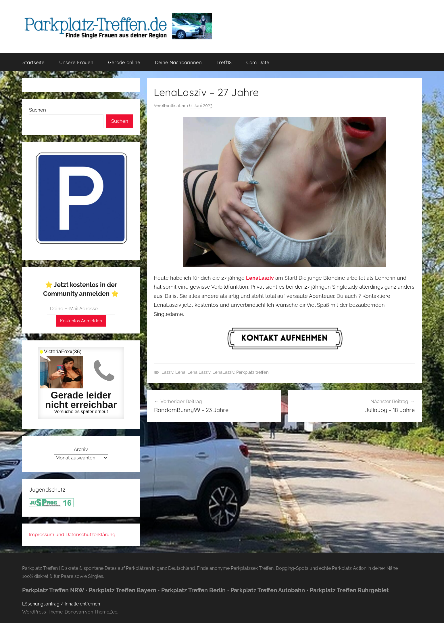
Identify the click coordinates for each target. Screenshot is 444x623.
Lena (180, 372)
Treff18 (224, 62)
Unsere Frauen (76, 62)
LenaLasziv (223, 372)
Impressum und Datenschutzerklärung (72, 534)
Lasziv (167, 372)
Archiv (81, 449)
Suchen (37, 110)
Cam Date (257, 62)
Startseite (33, 62)
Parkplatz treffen (252, 372)
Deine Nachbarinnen (178, 62)
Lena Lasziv (198, 372)
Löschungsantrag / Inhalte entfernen (61, 604)
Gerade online (124, 62)
